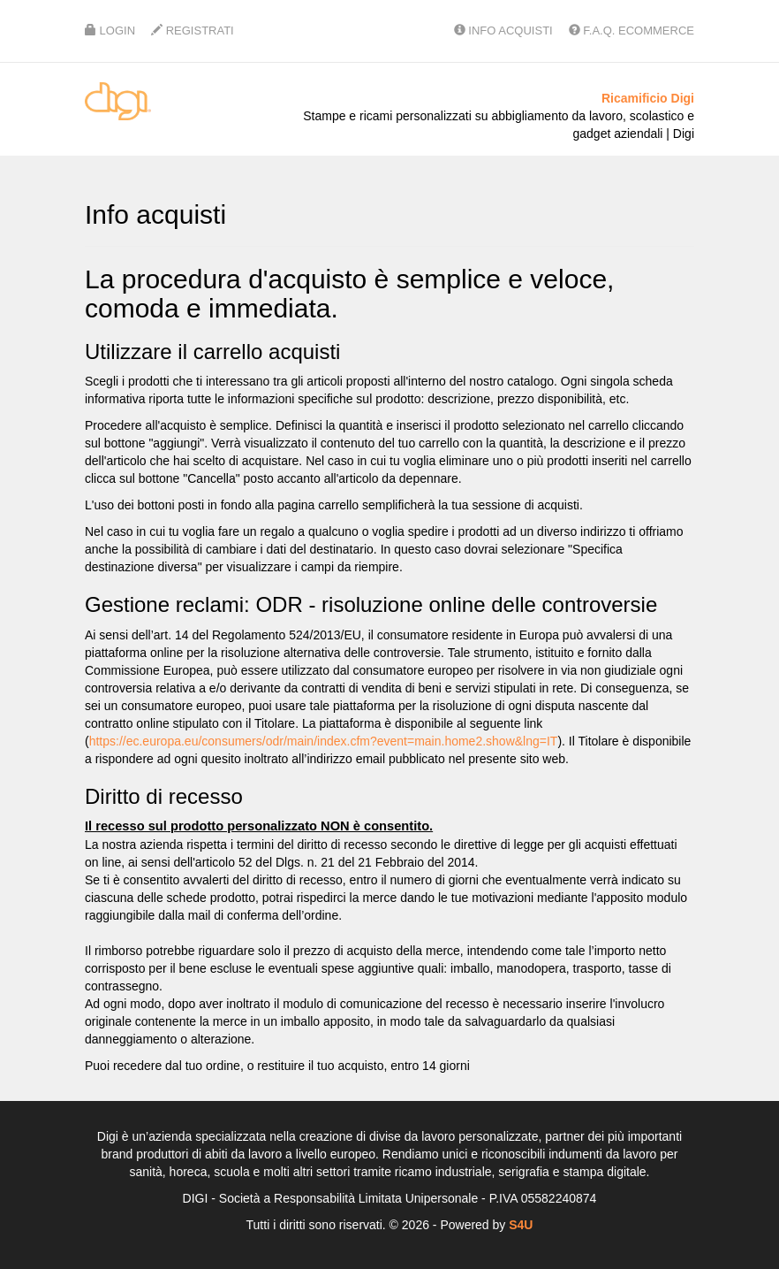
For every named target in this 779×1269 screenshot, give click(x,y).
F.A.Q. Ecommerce (631, 30)
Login (110, 30)
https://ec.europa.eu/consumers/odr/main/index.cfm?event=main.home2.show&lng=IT (323, 741)
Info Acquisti (503, 30)
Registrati (192, 30)
